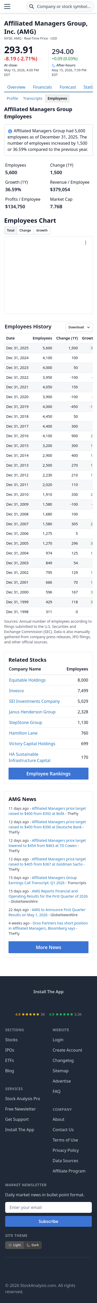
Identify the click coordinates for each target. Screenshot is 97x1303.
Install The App (19, 1129)
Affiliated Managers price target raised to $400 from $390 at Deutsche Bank (47, 824)
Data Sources (65, 1160)
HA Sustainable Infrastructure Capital (29, 757)
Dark (32, 1245)
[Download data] (79, 327)
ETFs (9, 1060)
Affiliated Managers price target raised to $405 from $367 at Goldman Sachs (47, 862)
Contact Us (63, 1129)
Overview (16, 87)
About (58, 1119)
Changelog (63, 1060)
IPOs (9, 1050)
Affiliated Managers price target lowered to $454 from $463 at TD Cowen (47, 843)
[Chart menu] (85, 242)
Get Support (17, 1119)
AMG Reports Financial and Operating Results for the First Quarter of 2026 (48, 894)
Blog (9, 1071)
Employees (57, 98)
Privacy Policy (66, 1150)
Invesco (16, 690)
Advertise (62, 1081)
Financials (42, 87)
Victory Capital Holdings (32, 743)
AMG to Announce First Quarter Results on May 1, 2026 (47, 912)
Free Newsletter (20, 1109)
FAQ (57, 1091)
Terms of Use (65, 1140)
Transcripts (32, 98)
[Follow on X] (24, 1270)
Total (10, 230)
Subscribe (48, 1221)
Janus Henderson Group (32, 712)
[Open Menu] (7, 6)
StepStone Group (25, 722)
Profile (12, 98)
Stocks (11, 1040)
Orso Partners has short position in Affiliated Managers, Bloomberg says (48, 926)
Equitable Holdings (27, 680)
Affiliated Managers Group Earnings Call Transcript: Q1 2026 (43, 880)
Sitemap (61, 1071)
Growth (42, 230)
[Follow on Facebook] (9, 1270)
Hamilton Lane (23, 733)
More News (48, 947)
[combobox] (60, 6)
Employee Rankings (48, 773)
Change (25, 230)
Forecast (68, 87)
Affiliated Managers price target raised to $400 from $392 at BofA (47, 811)
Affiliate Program (69, 1171)
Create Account (67, 1050)
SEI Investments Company (34, 701)
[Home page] (18, 6)
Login (58, 1040)
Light (14, 1245)
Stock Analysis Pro (22, 1098)
